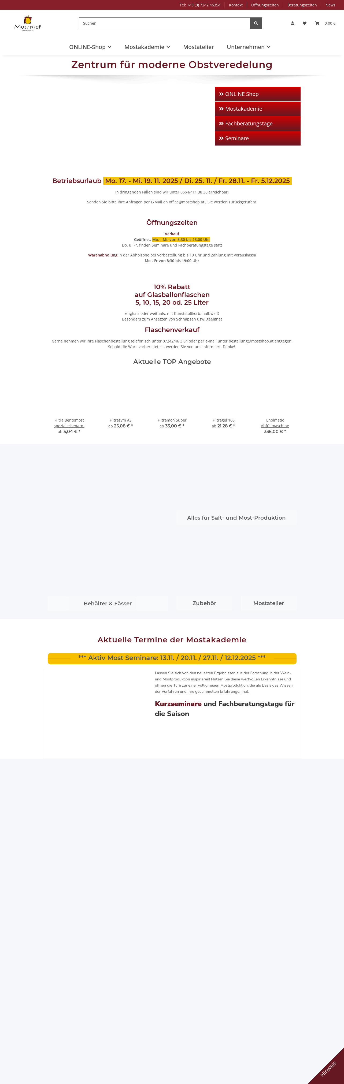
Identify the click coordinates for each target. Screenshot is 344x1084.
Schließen (270, 1062)
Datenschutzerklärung (63, 1068)
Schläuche (69, 443)
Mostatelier (198, 47)
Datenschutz (188, 203)
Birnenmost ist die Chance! (80, 703)
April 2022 (124, 641)
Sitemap (122, 203)
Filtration (68, 381)
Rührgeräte (70, 435)
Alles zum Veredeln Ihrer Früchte (199, 682)
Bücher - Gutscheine (72, 536)
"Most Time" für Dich (136, 649)
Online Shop (123, 961)
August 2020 (65, 695)
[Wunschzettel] (304, 23)
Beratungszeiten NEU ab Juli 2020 (202, 711)
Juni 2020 (185, 695)
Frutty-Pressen (67, 243)
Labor (59, 529)
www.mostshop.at (64, 1029)
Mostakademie (251, 184)
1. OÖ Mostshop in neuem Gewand (261, 658)
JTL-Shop (316, 1077)
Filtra (242, 580)
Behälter (61, 350)
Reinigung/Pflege (75, 420)
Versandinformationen (135, 184)
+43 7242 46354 (62, 1017)
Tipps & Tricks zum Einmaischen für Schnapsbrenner (194, 661)
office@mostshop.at (65, 1023)
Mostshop (124, 756)
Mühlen (67, 365)
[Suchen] (166, 23)
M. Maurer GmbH (69, 580)
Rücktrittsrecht (190, 213)
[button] (292, 23)
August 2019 (249, 695)
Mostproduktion (68, 451)
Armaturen (70, 397)
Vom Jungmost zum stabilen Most (263, 711)
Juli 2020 (122, 695)
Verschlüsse (64, 342)
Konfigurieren (308, 1062)
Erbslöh (60, 596)
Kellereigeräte (66, 358)
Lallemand (186, 580)
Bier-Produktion (68, 513)
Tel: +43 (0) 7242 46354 (200, 5)
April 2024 (63, 641)
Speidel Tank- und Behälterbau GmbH (132, 583)
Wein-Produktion (69, 498)
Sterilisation (71, 428)
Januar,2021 (249, 641)
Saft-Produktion (68, 459)
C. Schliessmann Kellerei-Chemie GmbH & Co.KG (138, 599)
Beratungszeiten (302, 5)
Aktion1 (60, 233)
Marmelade (64, 521)
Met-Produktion (68, 505)
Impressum (187, 184)
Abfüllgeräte (71, 389)
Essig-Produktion (69, 490)
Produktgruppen (68, 253)
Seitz (181, 596)
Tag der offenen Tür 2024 (78, 649)
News (330, 5)
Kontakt (236, 5)
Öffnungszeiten (265, 5)
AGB (180, 193)
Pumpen (67, 404)
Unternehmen (250, 203)
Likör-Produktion (68, 482)
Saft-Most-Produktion (73, 263)
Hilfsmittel (69, 412)
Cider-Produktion (69, 467)
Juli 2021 (184, 641)
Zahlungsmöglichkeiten (136, 193)
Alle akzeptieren (288, 1045)
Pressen (67, 373)
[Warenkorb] (325, 23)
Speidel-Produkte (69, 273)
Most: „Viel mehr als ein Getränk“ (136, 711)
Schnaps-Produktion (72, 474)
